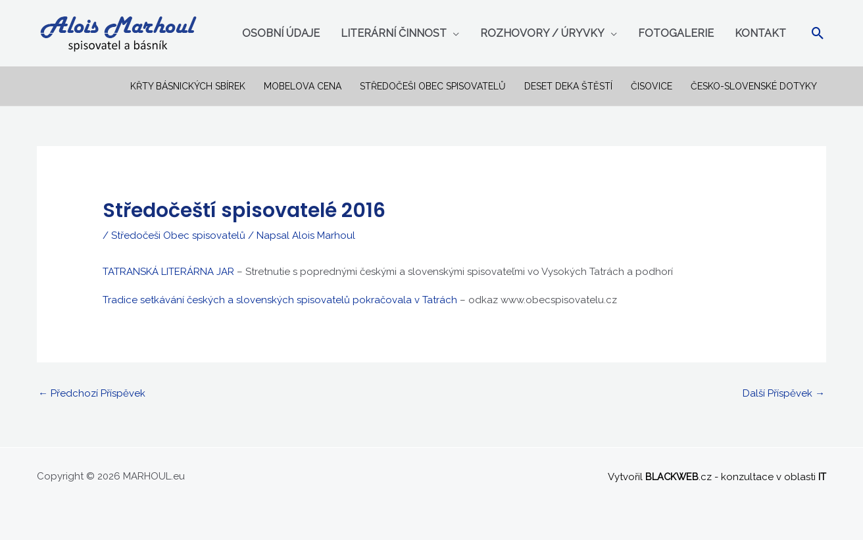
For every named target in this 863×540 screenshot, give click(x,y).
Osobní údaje (281, 33)
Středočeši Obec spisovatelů (433, 86)
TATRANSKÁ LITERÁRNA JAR (168, 272)
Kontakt (760, 33)
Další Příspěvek (784, 393)
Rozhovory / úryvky (542, 33)
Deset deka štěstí (568, 86)
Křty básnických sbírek (187, 86)
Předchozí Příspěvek (91, 393)
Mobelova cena (302, 86)
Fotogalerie (676, 33)
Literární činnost (394, 33)
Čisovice (651, 86)
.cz (678, 476)
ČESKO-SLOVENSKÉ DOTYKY (754, 86)
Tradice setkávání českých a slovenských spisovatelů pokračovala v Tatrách (280, 300)
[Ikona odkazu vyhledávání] (818, 33)
